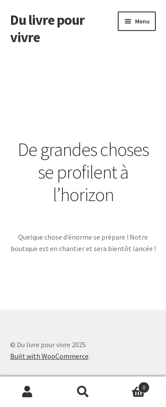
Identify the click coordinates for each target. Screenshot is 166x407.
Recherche (83, 392)
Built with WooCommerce (49, 356)
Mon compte (27, 392)
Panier (130, 385)
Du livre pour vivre (47, 28)
